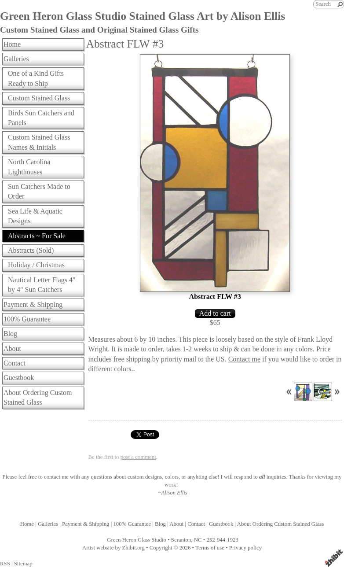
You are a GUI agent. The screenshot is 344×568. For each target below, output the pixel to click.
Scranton (181, 540)
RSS (5, 564)
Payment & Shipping (33, 304)
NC (198, 540)
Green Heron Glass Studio (136, 540)
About (12, 348)
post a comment (138, 457)
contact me (56, 477)
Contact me (244, 359)
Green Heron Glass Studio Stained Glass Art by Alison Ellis (142, 16)
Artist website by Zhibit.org (113, 548)
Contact (15, 363)
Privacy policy (245, 548)
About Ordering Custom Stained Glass (38, 397)
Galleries (16, 59)
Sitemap (23, 564)
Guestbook (19, 377)
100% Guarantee (27, 319)
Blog (10, 333)
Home (12, 44)
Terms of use (209, 548)
